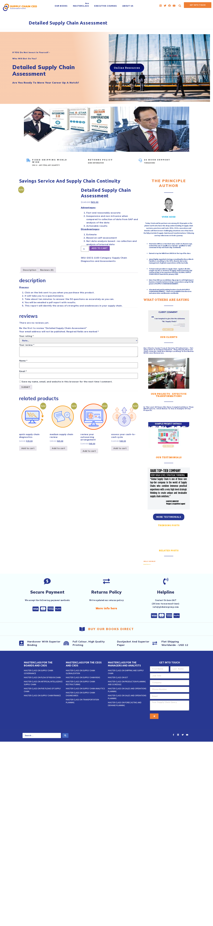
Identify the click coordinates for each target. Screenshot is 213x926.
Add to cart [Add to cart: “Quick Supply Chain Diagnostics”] (28, 448)
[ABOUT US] (128, 6)
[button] (180, 5)
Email (23, 371)
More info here (106, 608)
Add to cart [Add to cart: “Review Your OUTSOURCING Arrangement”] (89, 451)
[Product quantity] (85, 249)
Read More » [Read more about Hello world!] (147, 564)
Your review (26, 345)
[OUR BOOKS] (61, 6)
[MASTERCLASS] (81, 6)
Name (23, 361)
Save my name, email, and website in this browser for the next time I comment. (67, 381)
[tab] (30, 270)
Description (29, 270)
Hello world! (149, 561)
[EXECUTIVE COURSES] (106, 6)
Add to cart (100, 248)
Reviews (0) (47, 270)
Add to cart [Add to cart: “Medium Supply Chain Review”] (58, 448)
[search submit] (65, 735)
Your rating (26, 336)
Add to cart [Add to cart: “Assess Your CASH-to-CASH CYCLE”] (120, 448)
